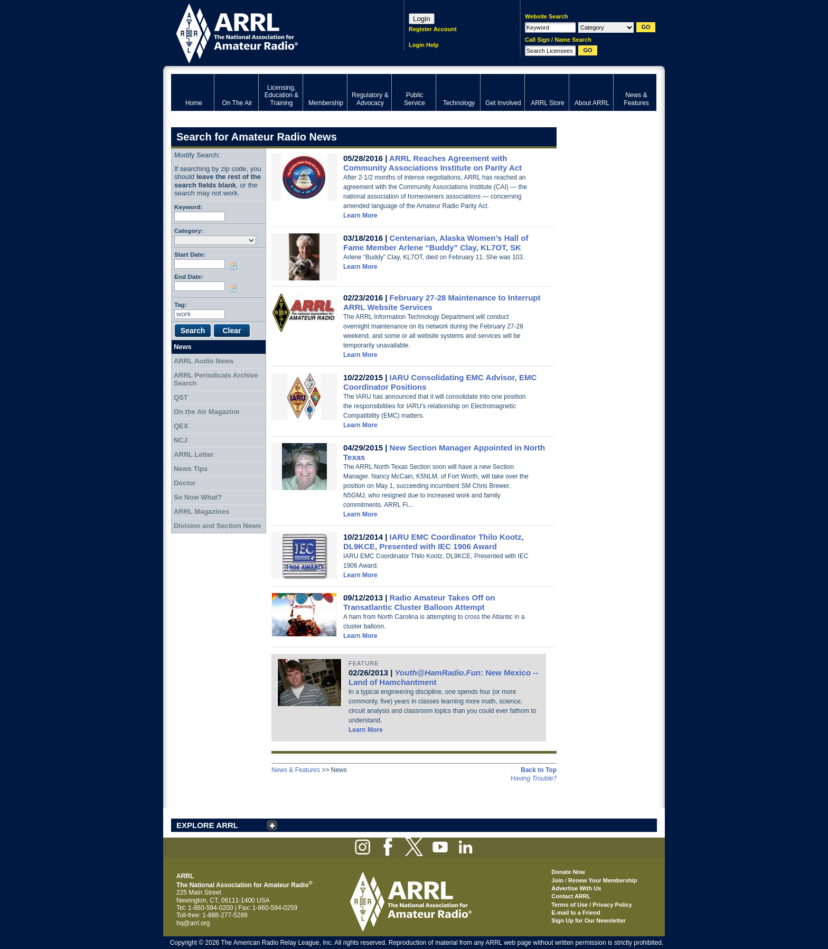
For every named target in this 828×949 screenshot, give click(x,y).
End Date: (188, 276)
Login (421, 19)
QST (181, 397)
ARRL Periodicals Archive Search (216, 379)
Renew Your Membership (602, 880)
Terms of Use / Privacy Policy (591, 904)
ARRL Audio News (203, 361)
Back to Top (539, 770)
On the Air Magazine (206, 412)
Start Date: (189, 254)
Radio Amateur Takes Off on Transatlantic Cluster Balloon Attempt (419, 602)
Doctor (185, 483)
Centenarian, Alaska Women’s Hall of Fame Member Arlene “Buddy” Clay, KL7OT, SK (435, 242)
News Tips (191, 469)
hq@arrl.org (193, 923)
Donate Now (568, 872)
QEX (181, 426)
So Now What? (198, 497)
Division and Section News (217, 526)
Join (557, 880)
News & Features (295, 770)
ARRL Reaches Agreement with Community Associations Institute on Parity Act (432, 163)
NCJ (180, 440)
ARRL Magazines (201, 511)
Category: (188, 230)
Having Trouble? (534, 778)
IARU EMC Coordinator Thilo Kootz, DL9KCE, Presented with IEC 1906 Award (433, 541)
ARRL (273, 32)
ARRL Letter (194, 454)
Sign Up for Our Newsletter (588, 920)
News (183, 347)
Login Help (424, 45)
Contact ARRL (570, 896)
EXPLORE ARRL (207, 825)
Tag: (180, 304)
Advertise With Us (576, 888)
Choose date (235, 266)
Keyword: (188, 206)
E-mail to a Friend (575, 912)
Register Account (433, 29)
